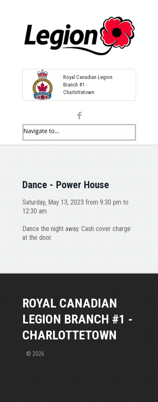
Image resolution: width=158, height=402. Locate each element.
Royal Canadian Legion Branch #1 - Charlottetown (77, 319)
